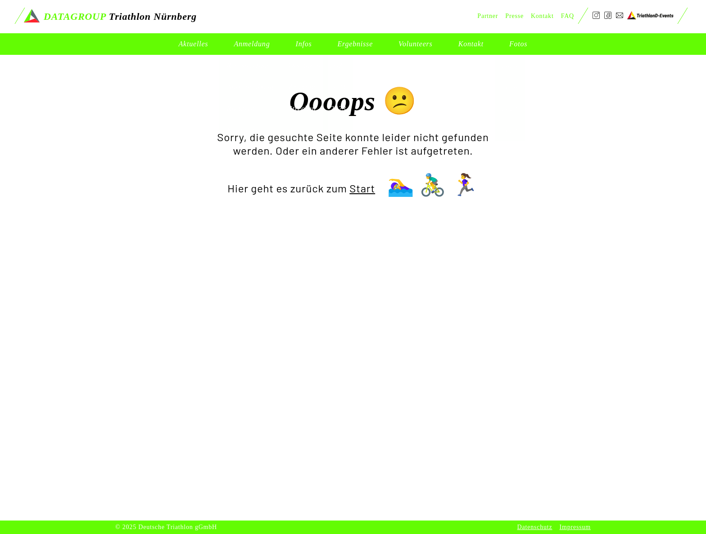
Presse (514, 16)
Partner (487, 16)
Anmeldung (252, 44)
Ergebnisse (355, 44)
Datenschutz (534, 527)
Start (362, 188)
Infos (304, 44)
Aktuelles (193, 44)
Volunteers (415, 44)
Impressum (575, 527)
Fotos (518, 44)
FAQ (567, 16)
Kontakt (471, 44)
